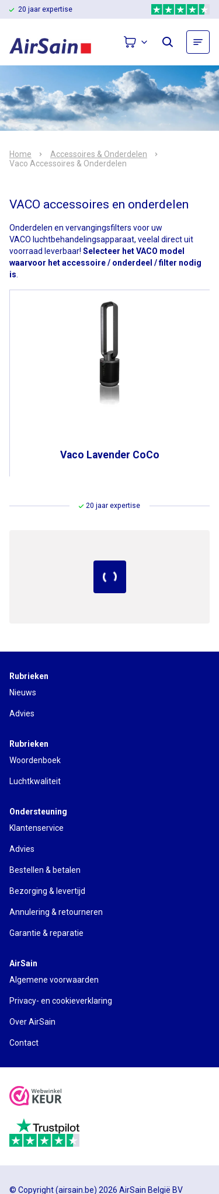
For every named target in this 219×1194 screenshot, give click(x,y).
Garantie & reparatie (46, 933)
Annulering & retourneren (56, 912)
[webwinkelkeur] (35, 1097)
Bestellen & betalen (45, 870)
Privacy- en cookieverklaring (60, 1000)
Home (20, 154)
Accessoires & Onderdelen (98, 154)
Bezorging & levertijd (47, 891)
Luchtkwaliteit (35, 781)
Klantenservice (36, 828)
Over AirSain (32, 1021)
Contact (24, 1042)
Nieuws (22, 692)
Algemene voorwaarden (54, 979)
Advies (21, 713)
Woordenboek (35, 760)
